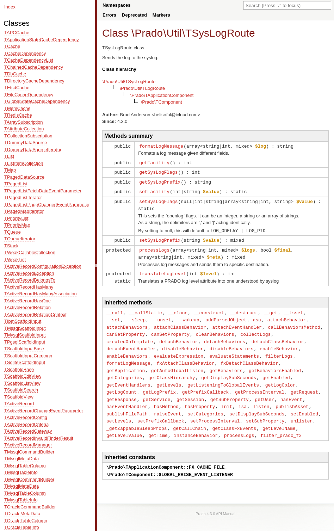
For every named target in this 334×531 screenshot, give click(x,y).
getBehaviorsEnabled (275, 363)
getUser (264, 390)
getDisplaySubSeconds (228, 369)
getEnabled (276, 369)
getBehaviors (226, 363)
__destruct (244, 308)
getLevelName (279, 418)
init (226, 397)
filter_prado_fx (281, 424)
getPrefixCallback (205, 383)
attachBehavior (286, 314)
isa (243, 397)
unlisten (302, 411)
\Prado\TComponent (161, 102)
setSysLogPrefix (159, 237)
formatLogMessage (161, 146)
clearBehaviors (215, 328)
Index (10, 7)
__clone (178, 308)
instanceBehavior (196, 424)
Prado (149, 33)
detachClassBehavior (278, 335)
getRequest (304, 383)
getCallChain (189, 418)
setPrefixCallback (160, 411)
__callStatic (145, 308)
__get (271, 308)
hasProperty (200, 397)
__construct (209, 308)
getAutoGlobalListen (177, 363)
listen (261, 397)
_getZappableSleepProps (136, 418)
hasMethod (166, 397)
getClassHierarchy (171, 369)
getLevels (168, 376)
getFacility (154, 162)
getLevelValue (124, 424)
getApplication (125, 363)
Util (173, 33)
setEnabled (304, 404)
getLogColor (280, 376)
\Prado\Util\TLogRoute (142, 88)
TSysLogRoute (220, 33)
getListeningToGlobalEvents (223, 376)
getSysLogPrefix (159, 181)
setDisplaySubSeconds (256, 404)
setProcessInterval (215, 411)
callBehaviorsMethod (294, 322)
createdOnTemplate (129, 335)
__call (114, 308)
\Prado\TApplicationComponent (162, 95)
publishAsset (292, 397)
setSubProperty (265, 411)
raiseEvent (167, 404)
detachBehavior (178, 335)
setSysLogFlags (158, 199)
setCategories (205, 404)
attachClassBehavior (180, 322)
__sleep (136, 314)
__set (113, 314)
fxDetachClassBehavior (249, 356)
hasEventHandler (127, 397)
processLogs (154, 246)
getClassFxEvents (234, 418)
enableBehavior (279, 342)
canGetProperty (125, 328)
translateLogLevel (162, 269)
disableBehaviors (232, 342)
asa (257, 314)
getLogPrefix (159, 383)
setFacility (154, 190)
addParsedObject (226, 314)
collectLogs (255, 328)
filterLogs (279, 349)
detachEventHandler (131, 342)
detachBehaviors (224, 335)
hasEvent (291, 390)
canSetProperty (170, 328)
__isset (293, 308)
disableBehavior (182, 342)
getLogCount (121, 383)
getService (156, 390)
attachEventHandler (236, 322)
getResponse (121, 390)
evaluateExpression (178, 349)
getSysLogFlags (158, 171)
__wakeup (188, 314)
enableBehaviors (127, 349)
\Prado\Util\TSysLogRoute (129, 81)
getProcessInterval (259, 383)
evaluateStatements (234, 349)
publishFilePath (127, 404)
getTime (158, 424)
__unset (161, 314)
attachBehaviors (127, 322)
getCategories (124, 369)
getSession (190, 390)
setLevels (118, 411)
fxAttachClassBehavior (185, 356)
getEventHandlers (128, 376)
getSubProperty (229, 390)
